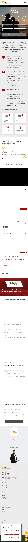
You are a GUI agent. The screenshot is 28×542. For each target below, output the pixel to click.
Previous (24, 190)
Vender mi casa (19, 25)
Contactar (8, 30)
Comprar (4, 505)
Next (25, 190)
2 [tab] (8, 164)
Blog (3, 522)
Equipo (3, 511)
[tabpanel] (14, 154)
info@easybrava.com (9, 487)
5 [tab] (13, 164)
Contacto (4, 520)
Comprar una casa (8, 25)
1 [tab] (6, 164)
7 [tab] (16, 164)
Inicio (3, 503)
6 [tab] (14, 164)
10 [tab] (21, 164)
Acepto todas (7, 534)
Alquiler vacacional (19, 30)
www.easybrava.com (14, 447)
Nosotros (4, 518)
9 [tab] (19, 164)
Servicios (4, 515)
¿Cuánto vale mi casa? (14, 34)
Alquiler (3, 509)
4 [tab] (11, 164)
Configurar (11, 537)
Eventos (3, 513)
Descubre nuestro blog (14, 421)
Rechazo (15, 534)
